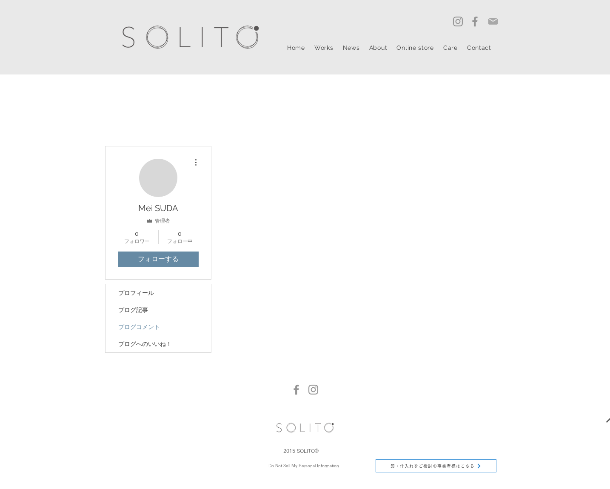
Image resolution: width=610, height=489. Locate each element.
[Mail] (493, 21)
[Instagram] (458, 21)
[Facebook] (475, 21)
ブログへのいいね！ (145, 343)
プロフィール (136, 292)
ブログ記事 (133, 309)
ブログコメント (139, 326)
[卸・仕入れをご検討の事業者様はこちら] (436, 465)
